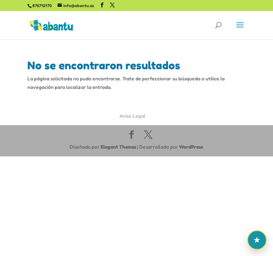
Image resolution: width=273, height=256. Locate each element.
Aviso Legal (132, 116)
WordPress (191, 147)
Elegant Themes (118, 147)
